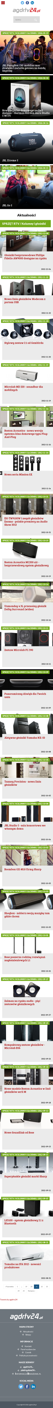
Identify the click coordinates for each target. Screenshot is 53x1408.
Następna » (31, 1291)
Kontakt (28, 1346)
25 (24, 1291)
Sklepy (28, 1334)
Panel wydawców (28, 1349)
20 (31, 1286)
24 (18, 1291)
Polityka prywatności (28, 1355)
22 (42, 1286)
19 (26, 1286)
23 (47, 1286)
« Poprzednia (9, 1286)
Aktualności (28, 1331)
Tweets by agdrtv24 (8, 1299)
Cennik (28, 1352)
